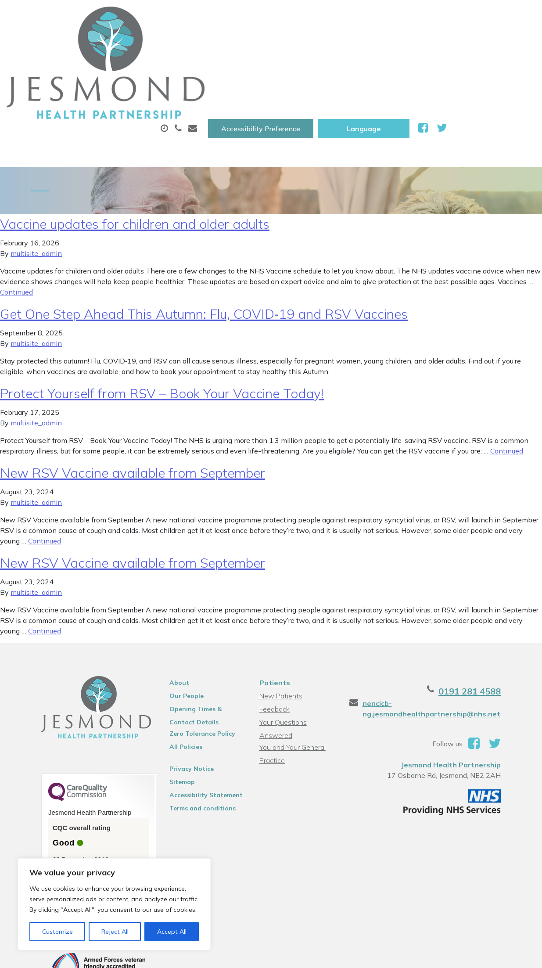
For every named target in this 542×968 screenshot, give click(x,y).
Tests (438, 43)
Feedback (273, 652)
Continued (16, 235)
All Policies (176, 690)
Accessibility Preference (348, 16)
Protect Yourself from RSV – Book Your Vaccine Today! (162, 336)
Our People (177, 639)
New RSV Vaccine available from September (132, 416)
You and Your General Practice (291, 679)
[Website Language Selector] (452, 16)
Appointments (203, 43)
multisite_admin (36, 196)
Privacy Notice (182, 712)
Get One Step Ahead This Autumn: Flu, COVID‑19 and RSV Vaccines (204, 257)
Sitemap (173, 725)
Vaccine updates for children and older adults (134, 167)
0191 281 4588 (490, 634)
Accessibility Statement (196, 738)
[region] (114, 904)
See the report (58, 817)
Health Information (226, 74)
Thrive (513, 954)
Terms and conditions (193, 752)
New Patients (132, 74)
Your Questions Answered (299, 665)
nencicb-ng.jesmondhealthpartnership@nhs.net (438, 652)
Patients (273, 626)
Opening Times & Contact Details (200, 653)
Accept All (172, 932)
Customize (57, 932)
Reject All (115, 932)
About (125, 43)
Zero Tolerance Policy (193, 677)
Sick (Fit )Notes (370, 43)
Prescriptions (289, 43)
